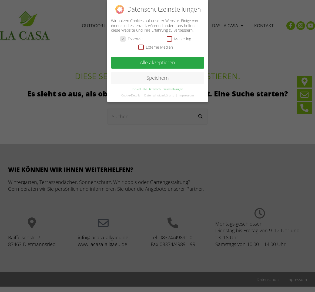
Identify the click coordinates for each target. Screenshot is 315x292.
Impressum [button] (186, 94)
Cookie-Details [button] (131, 94)
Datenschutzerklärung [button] (159, 94)
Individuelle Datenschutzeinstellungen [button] (157, 88)
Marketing (179, 37)
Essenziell (132, 37)
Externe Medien (155, 46)
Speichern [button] (157, 76)
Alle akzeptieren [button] (157, 61)
